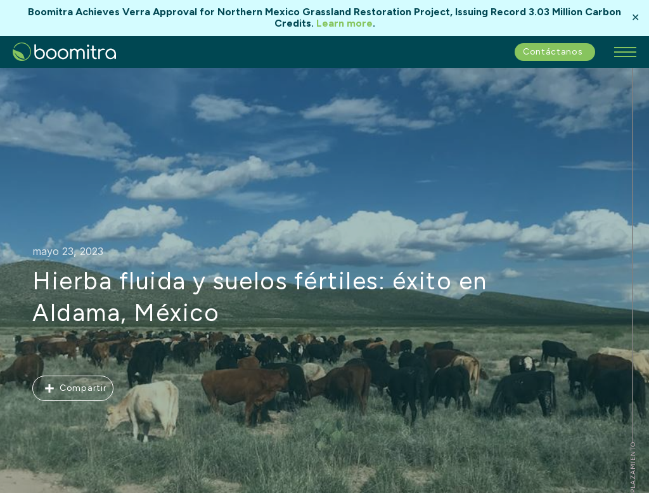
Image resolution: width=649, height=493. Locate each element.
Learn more (344, 23)
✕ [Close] (635, 17)
